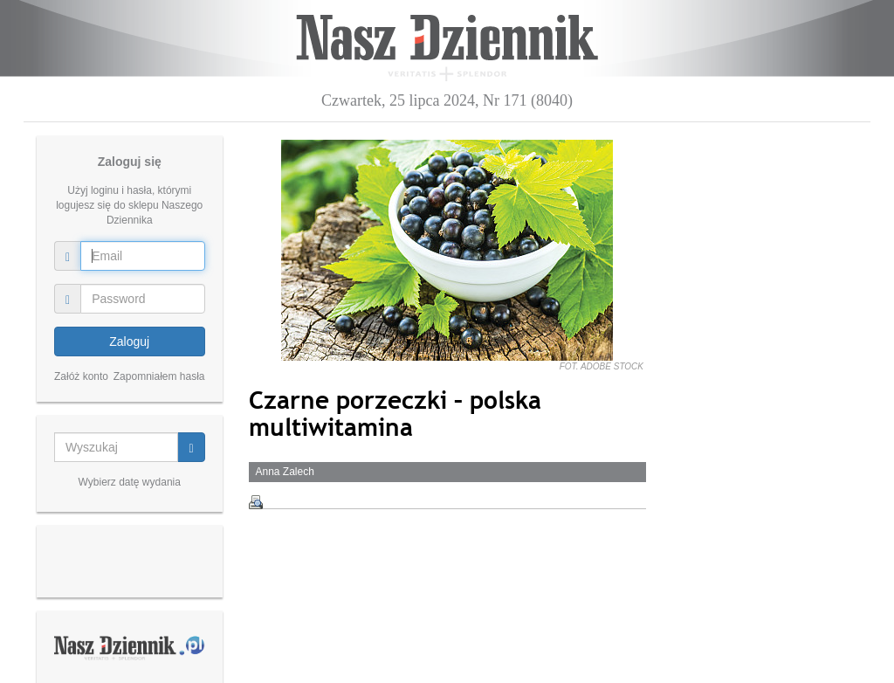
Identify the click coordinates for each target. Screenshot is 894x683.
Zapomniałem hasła (159, 376)
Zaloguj (129, 341)
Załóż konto (81, 376)
